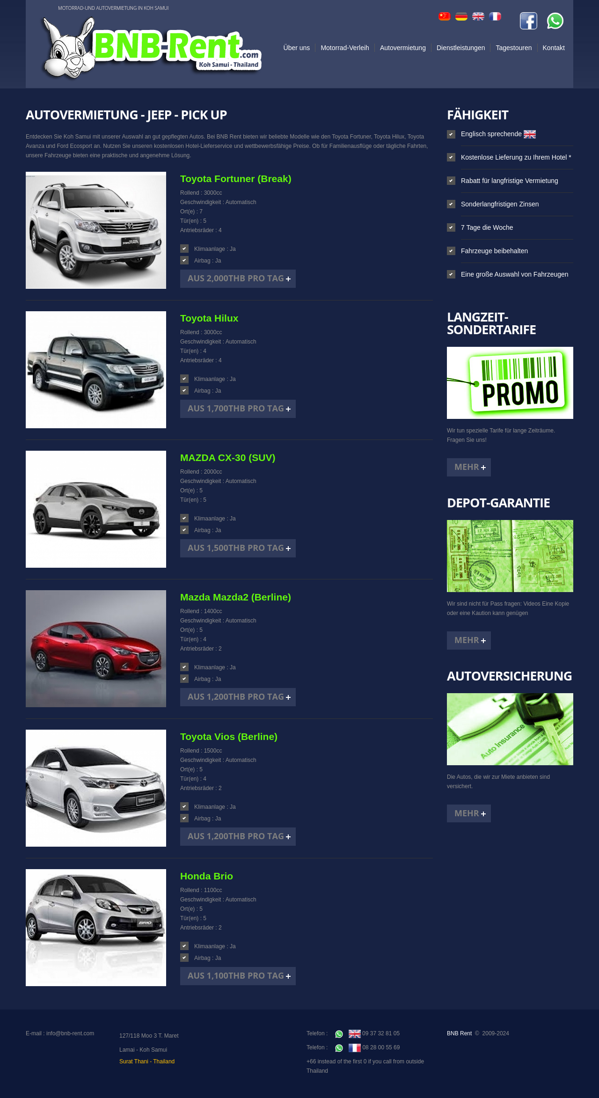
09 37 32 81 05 (367, 1033)
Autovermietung (403, 47)
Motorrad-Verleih (345, 47)
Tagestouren (514, 47)
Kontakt (554, 47)
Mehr (466, 466)
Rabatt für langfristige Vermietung (509, 180)
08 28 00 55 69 (367, 1047)
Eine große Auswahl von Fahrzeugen (515, 274)
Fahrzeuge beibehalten (494, 251)
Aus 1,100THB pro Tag (236, 975)
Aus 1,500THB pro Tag (236, 547)
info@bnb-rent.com (70, 1033)
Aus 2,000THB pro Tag (236, 278)
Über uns (297, 47)
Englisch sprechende (498, 134)
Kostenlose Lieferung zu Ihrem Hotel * (516, 157)
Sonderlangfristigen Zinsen (500, 204)
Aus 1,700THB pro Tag (236, 408)
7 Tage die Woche (487, 227)
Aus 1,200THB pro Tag (236, 696)
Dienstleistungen (461, 47)
